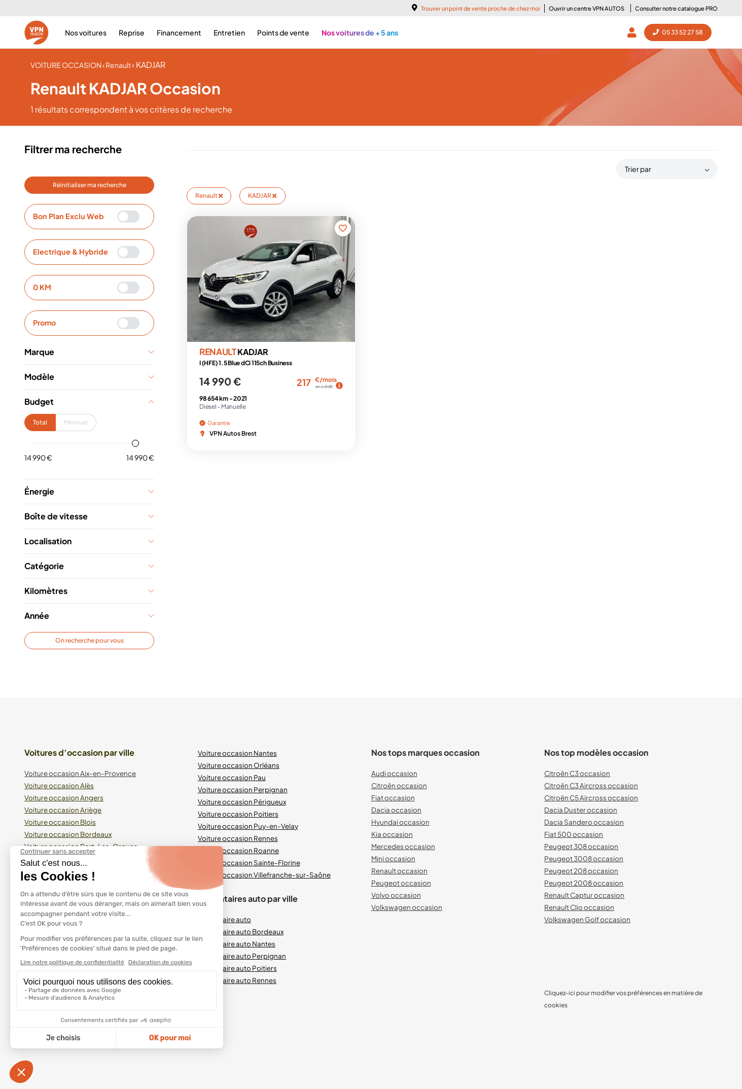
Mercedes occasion (403, 846)
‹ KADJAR (148, 64)
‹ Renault (117, 64)
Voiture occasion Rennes (238, 838)
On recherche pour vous (89, 640)
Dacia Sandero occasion (584, 822)
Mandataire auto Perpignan (242, 956)
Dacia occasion (396, 809)
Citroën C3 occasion (577, 773)
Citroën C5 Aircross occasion (591, 797)
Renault (209, 195)
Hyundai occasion (400, 822)
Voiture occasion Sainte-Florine (249, 862)
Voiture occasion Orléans (238, 765)
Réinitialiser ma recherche (89, 185)
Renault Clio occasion (579, 907)
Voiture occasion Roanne (238, 850)
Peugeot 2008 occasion (583, 883)
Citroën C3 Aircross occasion (591, 785)
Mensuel (76, 422)
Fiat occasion (393, 797)
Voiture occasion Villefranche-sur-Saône (264, 874)
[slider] (135, 443)
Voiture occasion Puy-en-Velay (248, 826)
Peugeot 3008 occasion (583, 858)
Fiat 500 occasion (573, 834)
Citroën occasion (399, 785)
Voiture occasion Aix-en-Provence (80, 773)
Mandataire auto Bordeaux (241, 931)
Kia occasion (392, 834)
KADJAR (262, 195)
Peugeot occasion (401, 883)
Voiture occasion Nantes (237, 753)
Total (40, 422)
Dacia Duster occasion (580, 809)
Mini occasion (393, 858)
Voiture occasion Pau (232, 777)
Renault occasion (399, 870)
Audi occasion (394, 773)
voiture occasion (66, 64)
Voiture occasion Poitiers (238, 814)
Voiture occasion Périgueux (242, 801)
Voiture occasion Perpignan (243, 789)
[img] (339, 385)
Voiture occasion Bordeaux (68, 834)
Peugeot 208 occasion (581, 870)
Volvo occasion (396, 895)
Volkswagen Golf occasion (587, 919)
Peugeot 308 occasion (581, 846)
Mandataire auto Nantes (236, 943)
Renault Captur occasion (584, 895)
